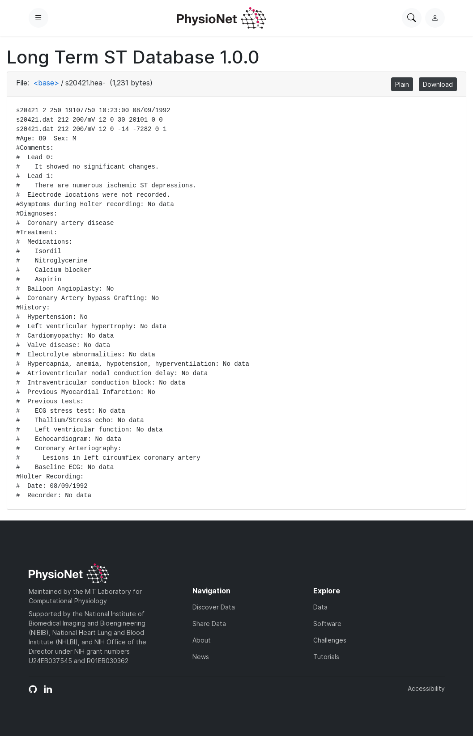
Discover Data (213, 607)
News (200, 656)
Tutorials (326, 656)
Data (320, 607)
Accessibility (426, 688)
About (201, 640)
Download (438, 84)
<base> (46, 82)
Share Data (209, 623)
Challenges (329, 640)
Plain (402, 84)
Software (327, 623)
